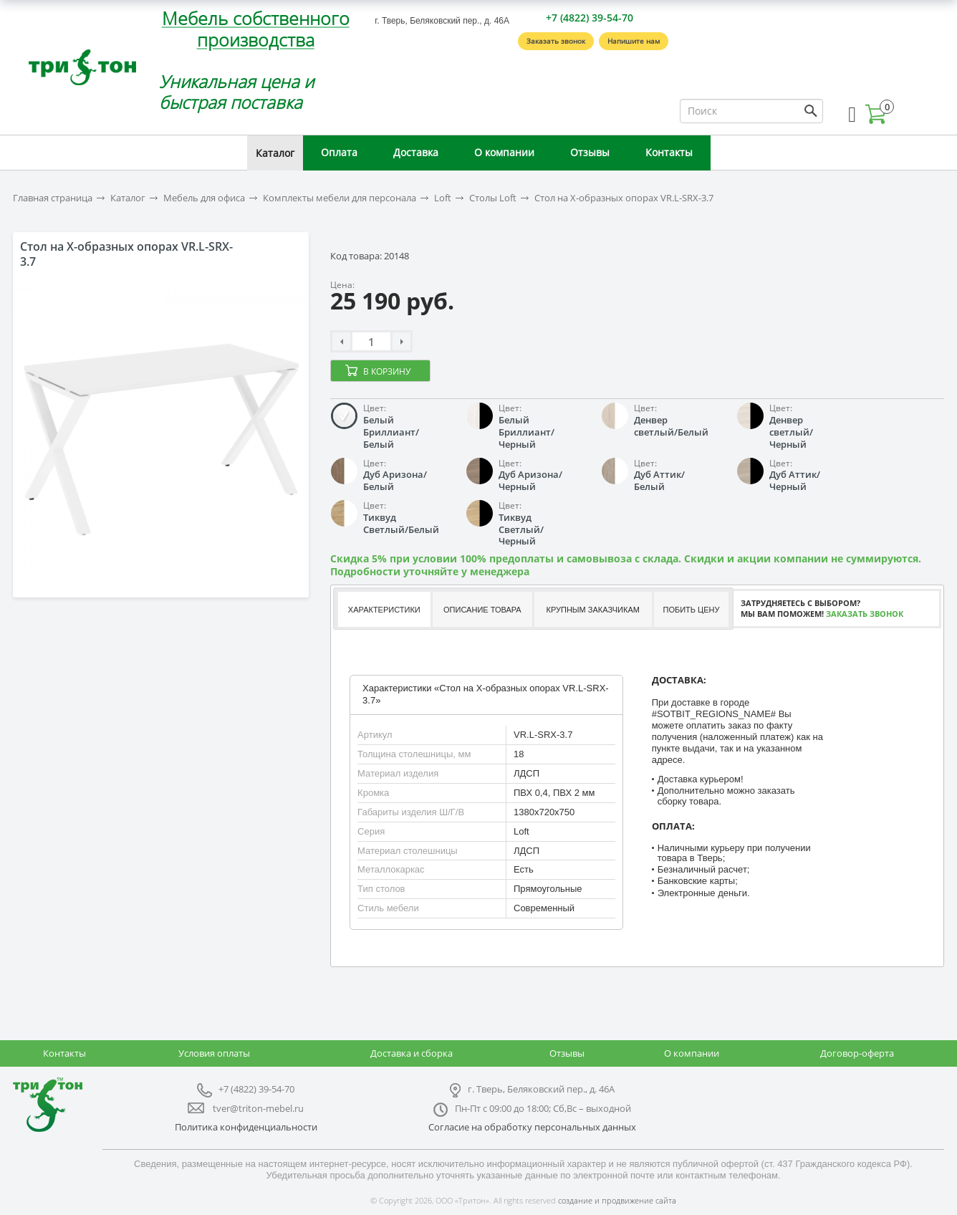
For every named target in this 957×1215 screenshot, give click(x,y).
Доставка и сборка (411, 1053)
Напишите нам (633, 41)
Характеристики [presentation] (384, 609)
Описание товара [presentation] (482, 609)
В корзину (386, 371)
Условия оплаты (214, 1053)
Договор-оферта (857, 1053)
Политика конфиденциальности (246, 1126)
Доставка (415, 152)
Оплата (339, 152)
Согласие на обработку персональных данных (532, 1126)
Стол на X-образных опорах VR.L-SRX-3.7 (623, 198)
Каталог (275, 153)
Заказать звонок (555, 41)
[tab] (383, 609)
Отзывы (590, 152)
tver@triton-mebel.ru (258, 1108)
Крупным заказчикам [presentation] (592, 609)
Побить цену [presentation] (691, 609)
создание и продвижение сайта (617, 1200)
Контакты (669, 152)
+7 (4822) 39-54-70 (589, 17)
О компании (504, 152)
